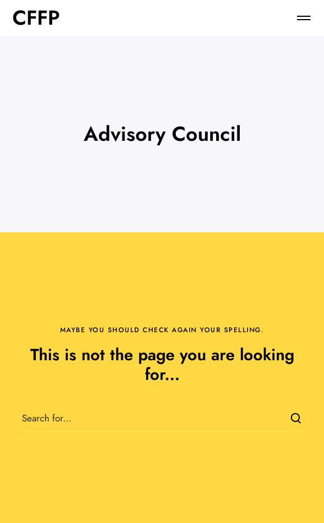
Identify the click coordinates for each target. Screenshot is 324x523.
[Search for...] (162, 418)
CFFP (36, 18)
